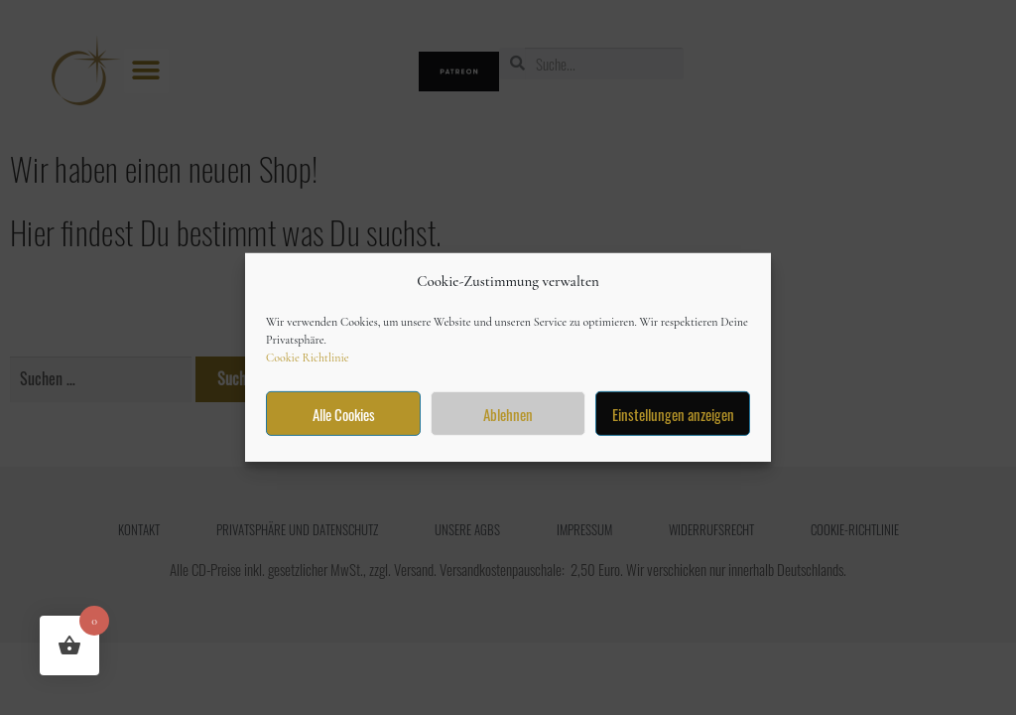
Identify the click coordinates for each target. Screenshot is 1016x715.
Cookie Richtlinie (307, 357)
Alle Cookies (344, 414)
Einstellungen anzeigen (673, 414)
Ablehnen (508, 414)
